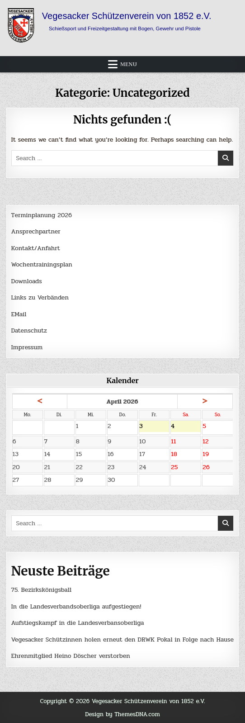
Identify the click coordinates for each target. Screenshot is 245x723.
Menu (128, 64)
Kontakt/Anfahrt (35, 248)
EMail (19, 314)
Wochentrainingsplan (41, 264)
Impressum (27, 347)
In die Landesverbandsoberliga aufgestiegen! (76, 606)
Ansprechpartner (36, 231)
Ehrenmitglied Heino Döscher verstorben (70, 656)
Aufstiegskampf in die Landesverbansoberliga (77, 623)
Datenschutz (29, 330)
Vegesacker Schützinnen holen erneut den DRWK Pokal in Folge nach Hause (122, 639)
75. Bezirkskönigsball (41, 590)
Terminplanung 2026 (41, 215)
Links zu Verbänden (40, 297)
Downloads (26, 281)
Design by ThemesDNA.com (122, 714)
